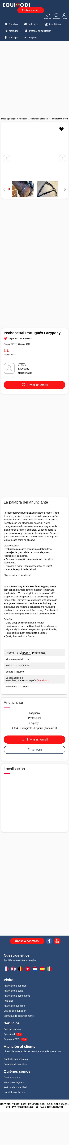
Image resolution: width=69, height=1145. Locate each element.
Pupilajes (11, 37)
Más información (25, 373)
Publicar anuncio (30, 10)
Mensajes (56, 16)
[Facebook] (49, 941)
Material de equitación (37, 30)
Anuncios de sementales (17, 995)
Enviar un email (34, 385)
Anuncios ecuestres (14, 1005)
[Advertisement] (34, 78)
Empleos (31, 37)
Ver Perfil (34, 749)
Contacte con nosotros (16, 1059)
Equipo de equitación (15, 1010)
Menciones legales (14, 1082)
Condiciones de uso (14, 1092)
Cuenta (64, 16)
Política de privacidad (15, 1087)
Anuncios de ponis (13, 990)
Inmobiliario (52, 24)
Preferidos (48, 16)
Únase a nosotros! (27, 941)
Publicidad (9, 1034)
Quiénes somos (12, 1077)
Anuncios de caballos (15, 985)
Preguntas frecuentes (15, 1064)
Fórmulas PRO (12, 1039)
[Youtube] (57, 941)
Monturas (11, 30)
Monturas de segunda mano (19, 1015)
